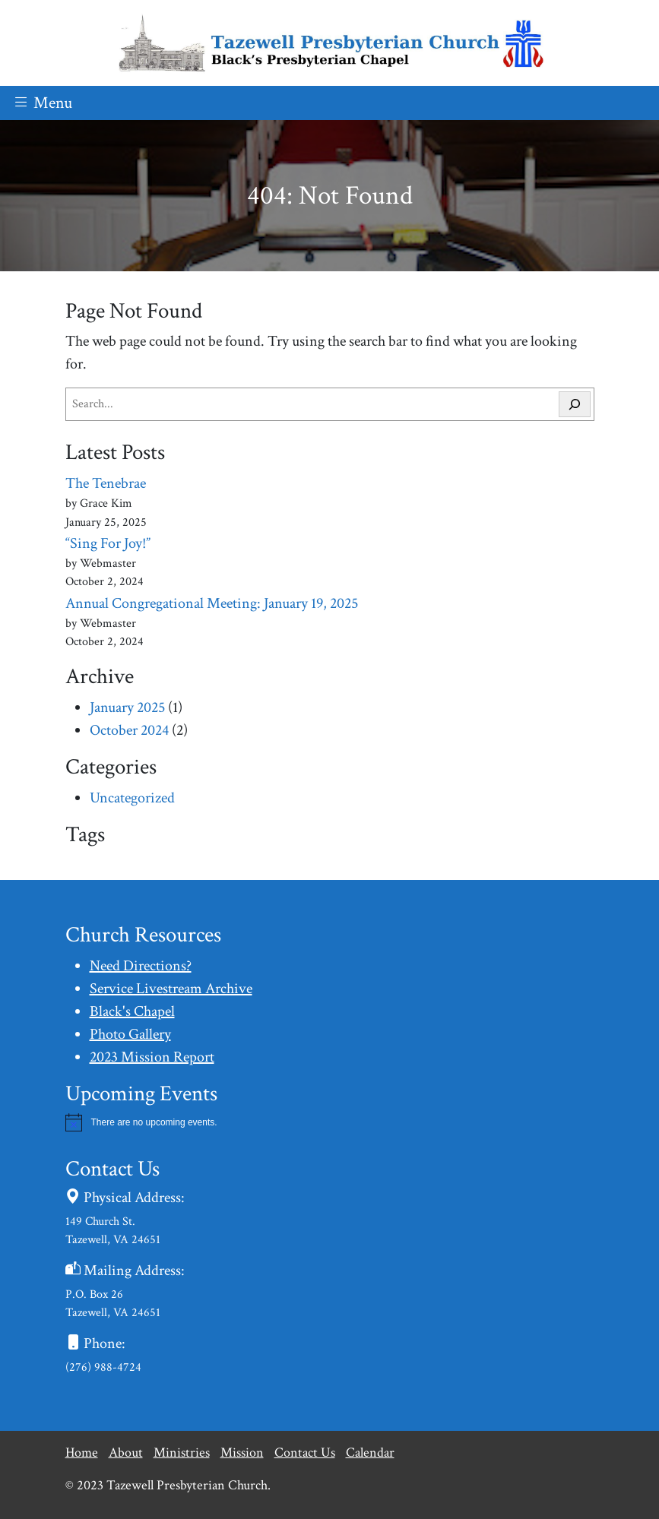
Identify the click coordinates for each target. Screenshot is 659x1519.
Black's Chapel (132, 1011)
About (126, 1452)
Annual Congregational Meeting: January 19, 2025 (211, 603)
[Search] (575, 404)
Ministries (182, 1452)
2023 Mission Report (152, 1057)
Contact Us (304, 1452)
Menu (42, 103)
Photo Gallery (130, 1034)
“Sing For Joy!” (107, 543)
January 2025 (127, 707)
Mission (242, 1452)
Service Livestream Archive (171, 988)
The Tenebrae (105, 483)
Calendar (370, 1452)
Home (81, 1452)
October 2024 (129, 730)
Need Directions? (141, 966)
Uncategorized (132, 798)
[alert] (329, 1122)
